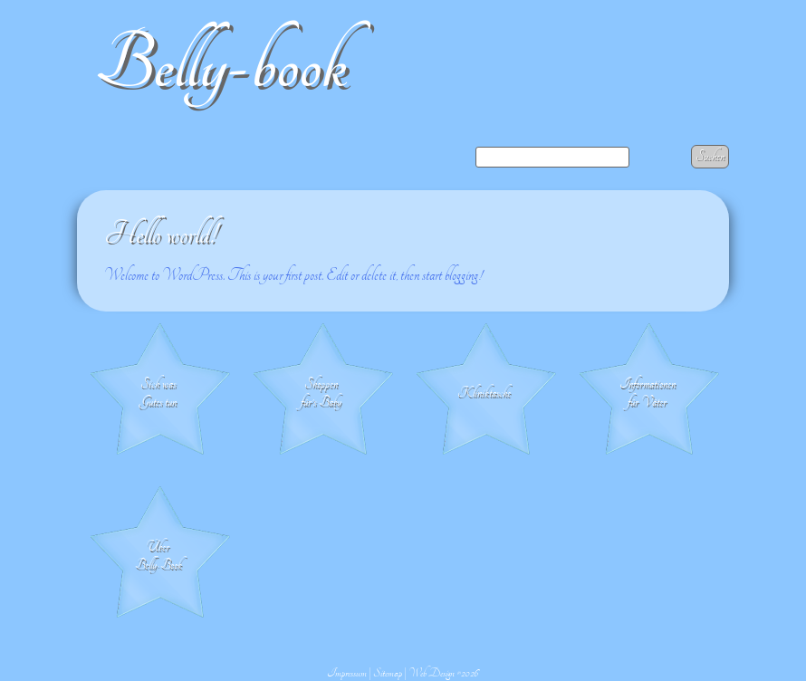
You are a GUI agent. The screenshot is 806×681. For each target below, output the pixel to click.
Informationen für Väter (647, 393)
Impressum (347, 673)
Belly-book (221, 64)
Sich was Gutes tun (158, 393)
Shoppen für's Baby (321, 393)
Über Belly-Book (158, 556)
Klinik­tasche (484, 393)
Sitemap (387, 673)
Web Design (431, 673)
